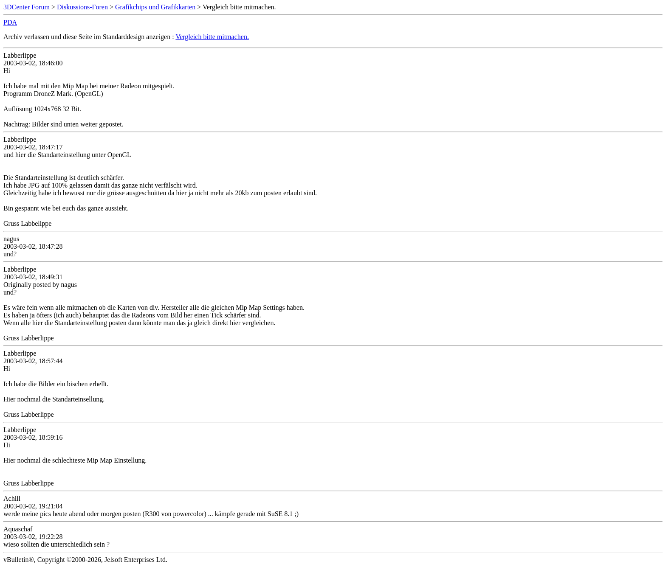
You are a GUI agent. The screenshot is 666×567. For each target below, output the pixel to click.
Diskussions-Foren (82, 7)
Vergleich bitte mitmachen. (212, 36)
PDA (10, 22)
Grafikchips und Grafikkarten (155, 7)
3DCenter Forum (26, 7)
